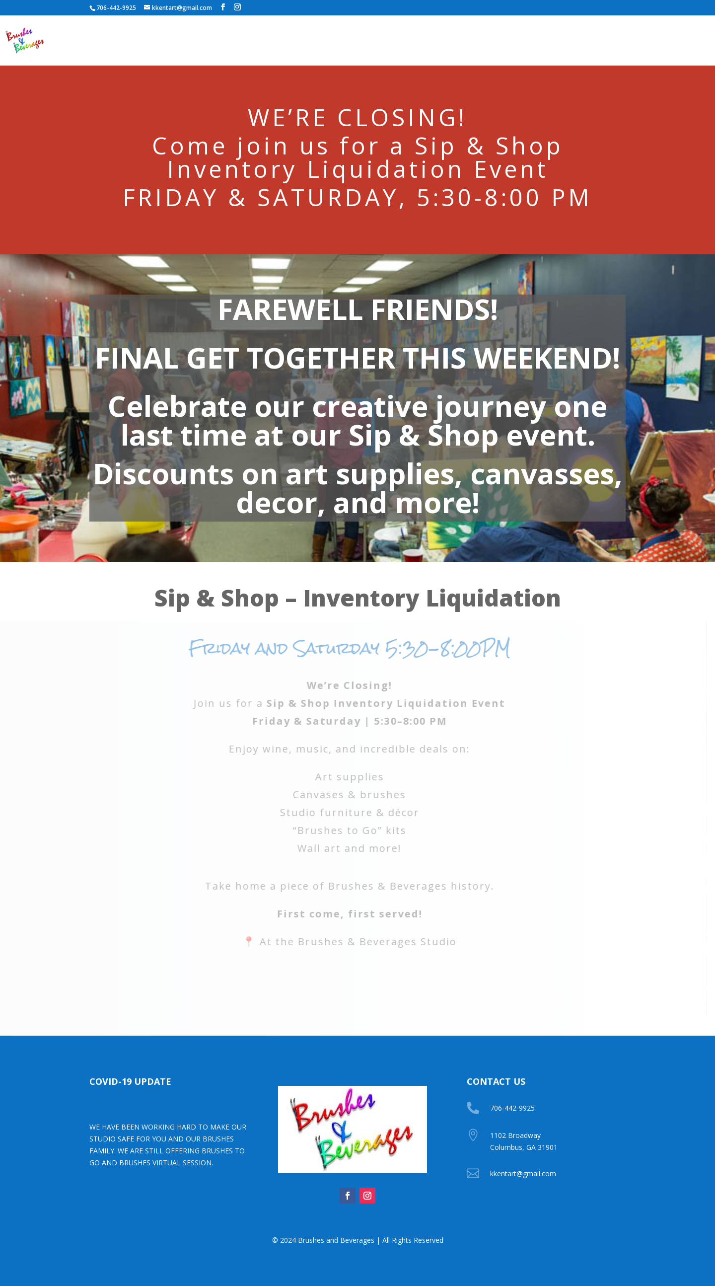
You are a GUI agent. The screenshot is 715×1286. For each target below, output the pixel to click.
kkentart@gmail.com (523, 1173)
